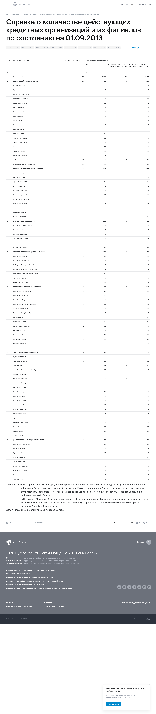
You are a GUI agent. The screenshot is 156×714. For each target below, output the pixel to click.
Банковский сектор (30, 15)
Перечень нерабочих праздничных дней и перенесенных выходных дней (39, 588)
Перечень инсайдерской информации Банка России (29, 577)
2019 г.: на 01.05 (27, 48)
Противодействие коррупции (19, 606)
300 (8, 558)
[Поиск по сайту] (144, 4)
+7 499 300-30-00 (14, 563)
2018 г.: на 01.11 (114, 48)
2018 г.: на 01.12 (99, 48)
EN (132, 4)
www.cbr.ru (121, 695)
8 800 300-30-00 (14, 560)
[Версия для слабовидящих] (127, 4)
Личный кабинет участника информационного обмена (30, 570)
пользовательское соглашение (118, 697)
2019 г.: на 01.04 (42, 48)
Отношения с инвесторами (18, 574)
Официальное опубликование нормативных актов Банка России (35, 581)
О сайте (9, 602)
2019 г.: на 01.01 (85, 48)
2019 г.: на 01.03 (56, 48)
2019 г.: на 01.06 (13, 48)
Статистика (15, 15)
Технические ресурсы (54, 606)
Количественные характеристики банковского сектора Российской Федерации (69, 15)
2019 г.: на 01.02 (71, 48)
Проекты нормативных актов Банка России (25, 585)
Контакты (48, 602)
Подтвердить (113, 704)
